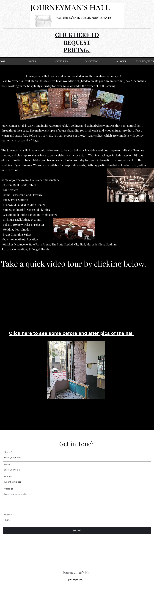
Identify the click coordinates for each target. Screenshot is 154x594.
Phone (7, 514)
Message (8, 488)
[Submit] (77, 530)
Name (7, 452)
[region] (75, 369)
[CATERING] (61, 61)
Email (7, 464)
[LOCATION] (91, 61)
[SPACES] (31, 61)
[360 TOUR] (121, 61)
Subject (8, 476)
